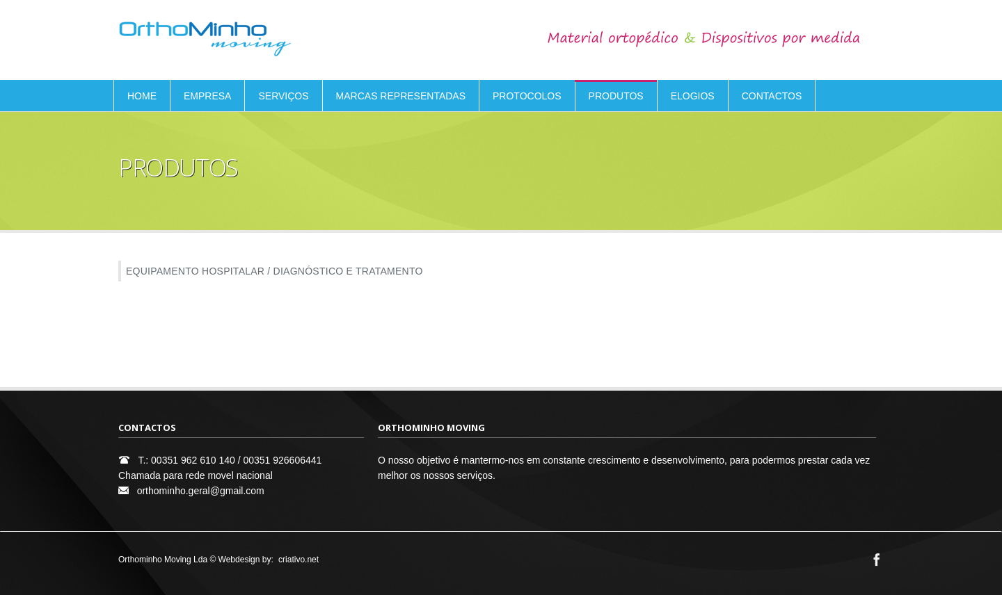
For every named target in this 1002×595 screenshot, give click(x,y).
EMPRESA (207, 95)
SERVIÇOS (283, 95)
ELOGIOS (693, 95)
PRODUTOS (616, 95)
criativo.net (298, 559)
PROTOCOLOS (527, 95)
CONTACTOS (772, 95)
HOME (142, 95)
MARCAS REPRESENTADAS (401, 95)
